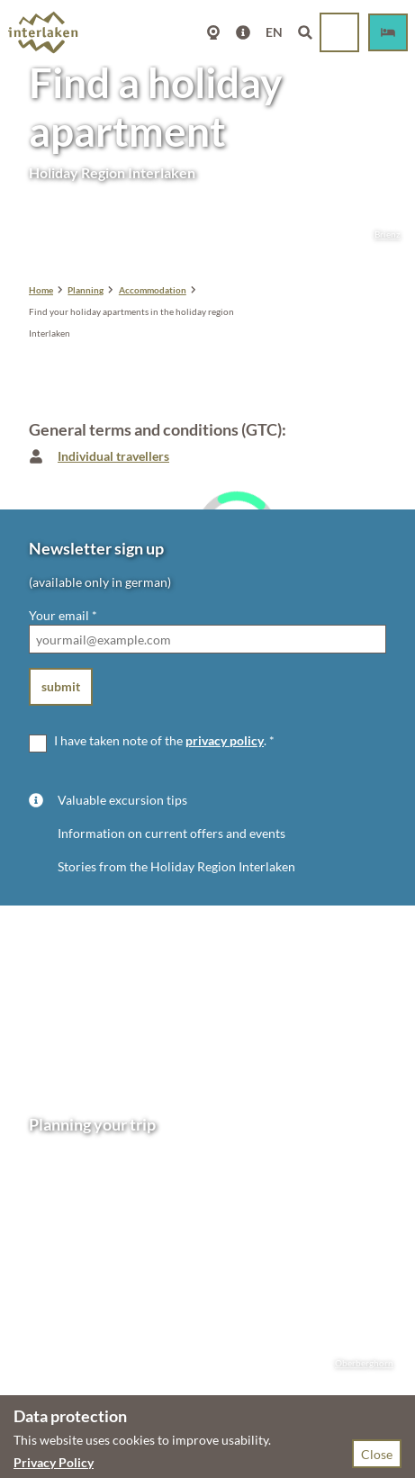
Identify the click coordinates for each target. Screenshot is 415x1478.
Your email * (63, 615)
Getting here (63, 1317)
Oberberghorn (355, 1363)
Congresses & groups (87, 1355)
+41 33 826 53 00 (100, 1228)
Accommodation (152, 289)
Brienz (379, 234)
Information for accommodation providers (147, 1374)
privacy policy (224, 740)
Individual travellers (113, 456)
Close (376, 1454)
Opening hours (70, 1297)
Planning (86, 289)
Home (41, 289)
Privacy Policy (54, 1462)
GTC (144, 1336)
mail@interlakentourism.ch (105, 1247)
